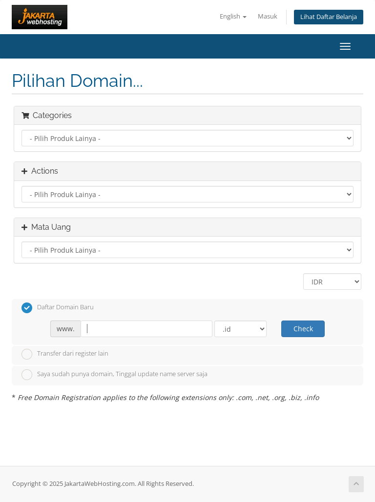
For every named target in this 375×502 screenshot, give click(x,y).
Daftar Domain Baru (57, 307)
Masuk (267, 16)
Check (303, 328)
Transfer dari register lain (64, 354)
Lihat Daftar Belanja (328, 17)
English (233, 16)
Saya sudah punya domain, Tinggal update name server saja (114, 374)
